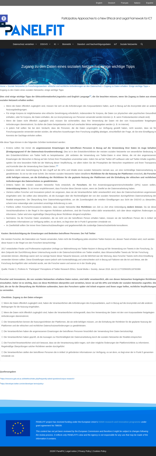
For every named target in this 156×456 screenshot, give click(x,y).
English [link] (99, 3)
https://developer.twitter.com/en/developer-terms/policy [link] (22, 384)
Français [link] (124, 3)
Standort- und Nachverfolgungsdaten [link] (94, 44)
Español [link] (149, 3)
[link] (4, 18)
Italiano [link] (137, 3)
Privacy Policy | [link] (85, 451)
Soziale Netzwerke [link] (128, 44)
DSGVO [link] (46, 44)
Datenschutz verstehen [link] (26, 44)
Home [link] (2, 86)
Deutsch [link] (111, 3)
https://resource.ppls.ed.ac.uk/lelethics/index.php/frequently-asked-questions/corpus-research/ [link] (37, 379)
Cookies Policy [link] (99, 451)
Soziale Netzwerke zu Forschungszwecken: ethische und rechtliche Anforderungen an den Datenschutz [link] (55, 86)
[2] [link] (57, 166)
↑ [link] (74, 379)
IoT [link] (115, 44)
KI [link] (57, 44)
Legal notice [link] (71, 451)
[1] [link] (90, 96)
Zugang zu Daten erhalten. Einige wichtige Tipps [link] (126, 86)
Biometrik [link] (69, 44)
